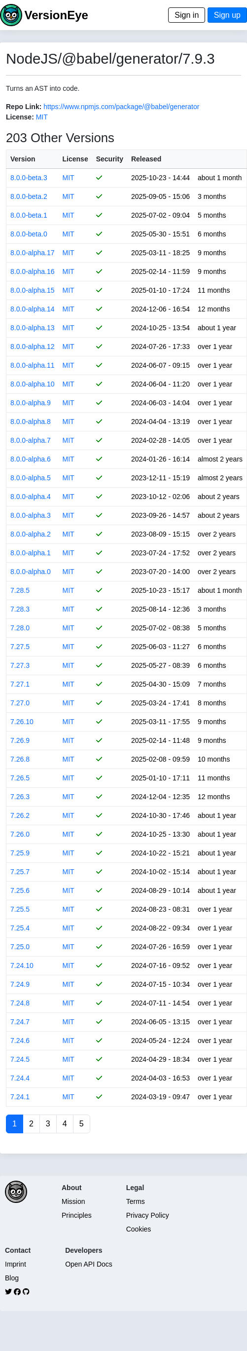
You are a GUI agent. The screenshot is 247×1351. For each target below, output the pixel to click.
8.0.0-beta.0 (28, 234)
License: (20, 117)
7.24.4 (20, 1078)
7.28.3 (20, 609)
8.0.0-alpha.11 (32, 365)
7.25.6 (20, 890)
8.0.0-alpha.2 (30, 534)
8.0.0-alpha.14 (32, 309)
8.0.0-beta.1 (28, 215)
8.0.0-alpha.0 (30, 572)
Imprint (15, 1264)
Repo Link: (23, 107)
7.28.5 (20, 590)
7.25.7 (20, 872)
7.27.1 (20, 684)
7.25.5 (20, 909)
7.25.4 (20, 928)
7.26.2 (20, 815)
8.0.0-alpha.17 (32, 253)
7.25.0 (20, 947)
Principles (77, 1215)
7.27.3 (20, 665)
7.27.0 (20, 703)
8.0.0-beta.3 (28, 178)
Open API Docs (88, 1264)
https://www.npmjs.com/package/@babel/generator (121, 107)
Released (146, 159)
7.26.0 (20, 834)
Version (22, 159)
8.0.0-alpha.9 (30, 403)
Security (109, 159)
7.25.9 (20, 853)
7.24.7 (20, 1022)
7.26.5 (20, 778)
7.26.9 (20, 740)
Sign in (187, 15)
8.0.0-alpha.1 (30, 553)
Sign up (227, 15)
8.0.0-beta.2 (28, 196)
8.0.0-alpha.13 (32, 328)
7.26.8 (20, 759)
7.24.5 (20, 1059)
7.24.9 (20, 984)
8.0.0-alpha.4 (30, 497)
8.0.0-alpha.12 (32, 346)
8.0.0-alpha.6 (30, 459)
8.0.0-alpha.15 (32, 290)
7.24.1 (20, 1097)
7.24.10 (22, 965)
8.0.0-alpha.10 (32, 384)
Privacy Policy (147, 1215)
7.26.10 (22, 722)
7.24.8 (20, 1003)
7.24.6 (20, 1040)
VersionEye (56, 15)
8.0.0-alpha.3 (30, 515)
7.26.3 (20, 797)
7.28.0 (20, 628)
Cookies (138, 1229)
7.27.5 (20, 647)
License (75, 159)
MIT (42, 117)
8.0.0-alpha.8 (30, 421)
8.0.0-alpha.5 (30, 478)
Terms (135, 1201)
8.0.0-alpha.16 (32, 271)
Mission (73, 1201)
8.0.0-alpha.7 (30, 440)
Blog (12, 1278)
